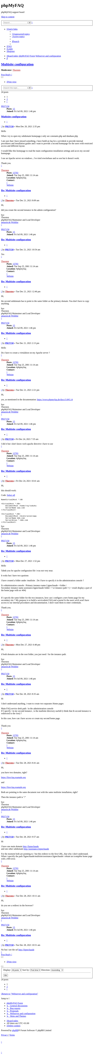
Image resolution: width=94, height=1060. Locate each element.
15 (14, 109)
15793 (15, 173)
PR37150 (5, 106)
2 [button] (7, 99)
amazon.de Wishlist (9, 222)
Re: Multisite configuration (16, 190)
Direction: (52, 975)
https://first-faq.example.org (13, 782)
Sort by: (31, 975)
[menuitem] (21, 34)
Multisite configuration (17, 64)
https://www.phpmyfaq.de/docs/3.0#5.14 (55, 399)
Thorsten (16, 70)
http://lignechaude (31, 851)
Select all (11, 495)
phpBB (15, 1035)
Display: (12, 975)
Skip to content (7, 17)
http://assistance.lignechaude (36, 854)
